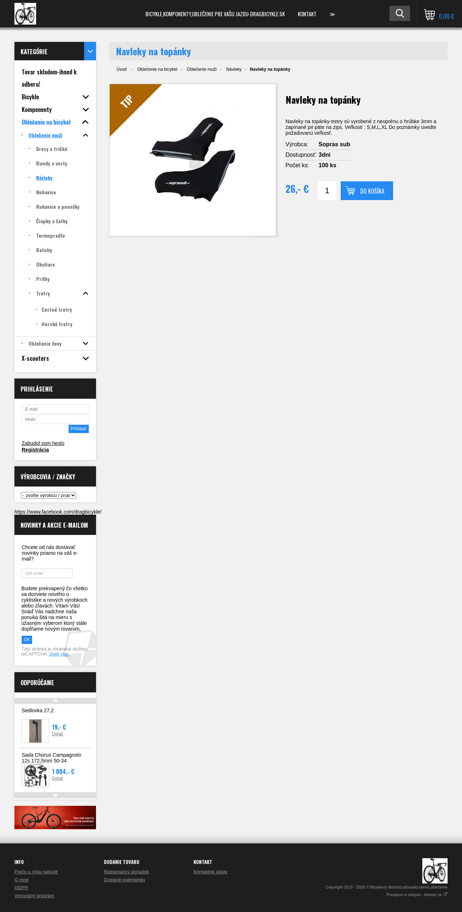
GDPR (21, 887)
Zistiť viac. (59, 654)
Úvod (122, 69)
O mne (21, 879)
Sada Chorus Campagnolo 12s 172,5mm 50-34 (51, 758)
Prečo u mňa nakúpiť (36, 871)
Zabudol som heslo (43, 443)
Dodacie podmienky (124, 879)
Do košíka (372, 191)
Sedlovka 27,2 (38, 710)
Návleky (234, 69)
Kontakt (307, 14)
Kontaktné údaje (210, 871)
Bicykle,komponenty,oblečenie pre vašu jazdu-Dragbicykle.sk (215, 14)
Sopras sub (334, 144)
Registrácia (35, 450)
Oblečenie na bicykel (157, 69)
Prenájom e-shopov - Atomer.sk (417, 894)
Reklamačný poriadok (126, 871)
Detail (57, 733)
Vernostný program (34, 895)
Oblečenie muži (202, 69)
